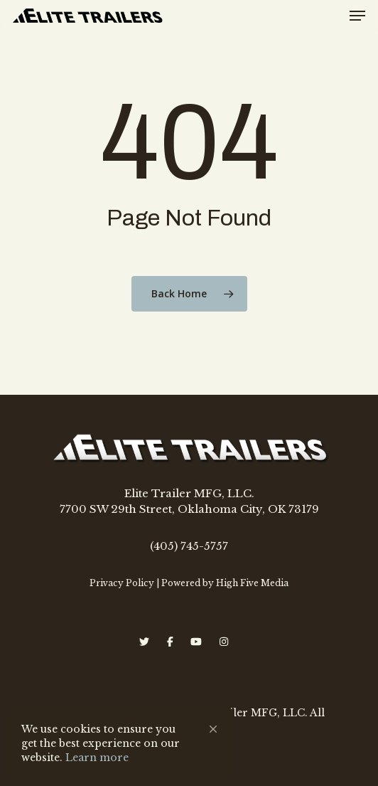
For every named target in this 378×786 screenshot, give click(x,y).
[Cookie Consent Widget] (120, 743)
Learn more (97, 757)
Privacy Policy (122, 583)
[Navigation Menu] (357, 16)
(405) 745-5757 (189, 546)
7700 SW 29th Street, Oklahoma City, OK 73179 (189, 509)
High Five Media (252, 583)
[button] (213, 729)
